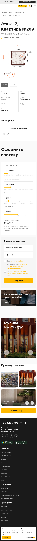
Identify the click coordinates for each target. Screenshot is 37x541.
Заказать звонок (28, 1)
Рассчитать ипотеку (18, 128)
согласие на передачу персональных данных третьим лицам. (17, 273)
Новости (4, 506)
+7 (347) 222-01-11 (7, 1)
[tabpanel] (18, 338)
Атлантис (4, 462)
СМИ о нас (4, 513)
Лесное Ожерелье (7, 452)
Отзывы (3, 517)
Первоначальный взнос (11, 179)
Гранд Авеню (5, 466)
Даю (17, 273)
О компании (5, 488)
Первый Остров (6, 455)
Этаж (13, 84)
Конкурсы (4, 520)
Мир (2, 480)
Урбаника (4, 473)
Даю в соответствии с (17, 265)
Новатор (4, 469)
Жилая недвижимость (16, 12)
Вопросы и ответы (7, 510)
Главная (4, 12)
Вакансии (4, 491)
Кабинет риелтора (7, 498)
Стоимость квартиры (10, 165)
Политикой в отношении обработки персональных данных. (17, 266)
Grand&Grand (5, 476)
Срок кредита (8, 206)
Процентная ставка (10, 192)
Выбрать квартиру (19, 411)
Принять (6, 537)
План (5, 84)
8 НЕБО (3, 459)
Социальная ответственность (11, 495)
